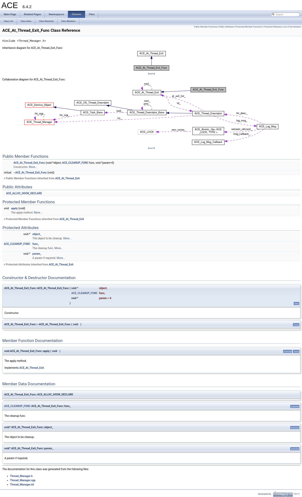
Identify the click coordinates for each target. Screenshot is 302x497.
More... (33, 166)
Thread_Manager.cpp (22, 480)
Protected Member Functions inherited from (43, 219)
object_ (36, 234)
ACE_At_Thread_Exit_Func (29, 162)
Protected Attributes (273, 27)
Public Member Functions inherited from (41, 178)
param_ (36, 253)
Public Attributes (226, 27)
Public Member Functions (205, 27)
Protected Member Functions (249, 27)
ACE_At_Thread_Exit (67, 178)
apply (14, 208)
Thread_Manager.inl (22, 484)
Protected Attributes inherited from (38, 264)
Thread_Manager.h (21, 476)
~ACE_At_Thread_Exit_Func (30, 172)
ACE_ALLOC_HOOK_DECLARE (24, 193)
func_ (35, 243)
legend (151, 74)
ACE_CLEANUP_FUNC (75, 162)
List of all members (292, 27)
